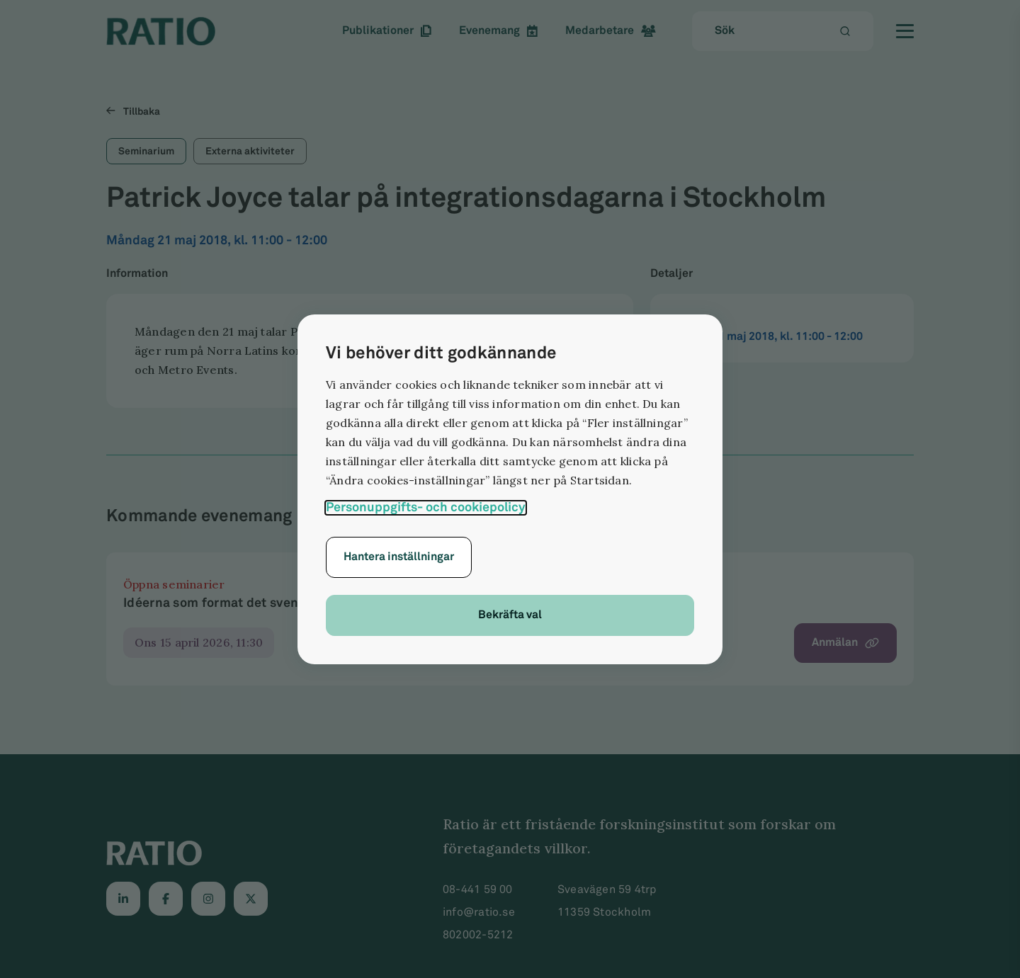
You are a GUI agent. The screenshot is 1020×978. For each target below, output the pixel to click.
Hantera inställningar (399, 557)
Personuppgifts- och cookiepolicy (426, 507)
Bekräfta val (510, 615)
